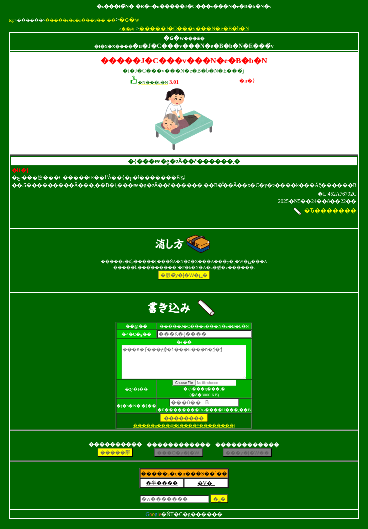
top (12, 20)
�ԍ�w (129, 19)
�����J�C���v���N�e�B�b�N (194, 28)
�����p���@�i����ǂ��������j (184, 431)
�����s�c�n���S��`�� (80, 20)
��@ (128, 28)
